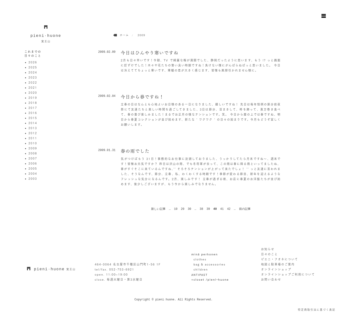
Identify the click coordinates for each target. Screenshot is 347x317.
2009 (32, 148)
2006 (32, 163)
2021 (32, 87)
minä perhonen (204, 254)
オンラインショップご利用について (288, 274)
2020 (32, 92)
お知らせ (267, 249)
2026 (32, 62)
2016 (32, 112)
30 (189, 209)
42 (228, 209)
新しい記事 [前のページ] (158, 209)
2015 (32, 117)
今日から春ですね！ (142, 97)
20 (182, 209)
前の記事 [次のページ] (245, 209)
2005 (32, 168)
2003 (32, 178)
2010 (32, 143)
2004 (32, 173)
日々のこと (269, 254)
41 (222, 209)
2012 (32, 133)
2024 (32, 72)
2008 (32, 153)
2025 (32, 67)
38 (201, 209)
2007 (32, 158)
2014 (32, 122)
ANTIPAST (199, 274)
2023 (32, 77)
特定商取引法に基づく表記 (316, 309)
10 (175, 209)
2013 (32, 127)
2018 (32, 102)
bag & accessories (210, 264)
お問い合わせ (271, 279)
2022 (32, 82)
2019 (32, 97)
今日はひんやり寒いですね (150, 53)
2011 (32, 138)
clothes (200, 259)
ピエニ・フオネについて (279, 259)
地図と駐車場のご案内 (278, 264)
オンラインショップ (276, 269)
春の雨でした (135, 151)
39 (208, 209)
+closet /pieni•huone (210, 279)
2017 (32, 107)
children (201, 269)
